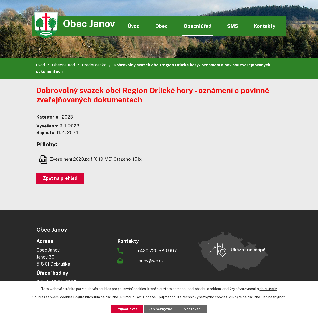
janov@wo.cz (150, 260)
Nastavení (193, 309)
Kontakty (264, 26)
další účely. (268, 289)
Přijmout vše (127, 309)
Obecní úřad (197, 26)
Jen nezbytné (161, 309)
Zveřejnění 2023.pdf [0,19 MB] (81, 158)
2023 (67, 117)
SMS (232, 26)
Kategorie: (48, 117)
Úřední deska (94, 65)
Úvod (134, 26)
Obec (161, 26)
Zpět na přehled (60, 178)
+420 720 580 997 (157, 250)
